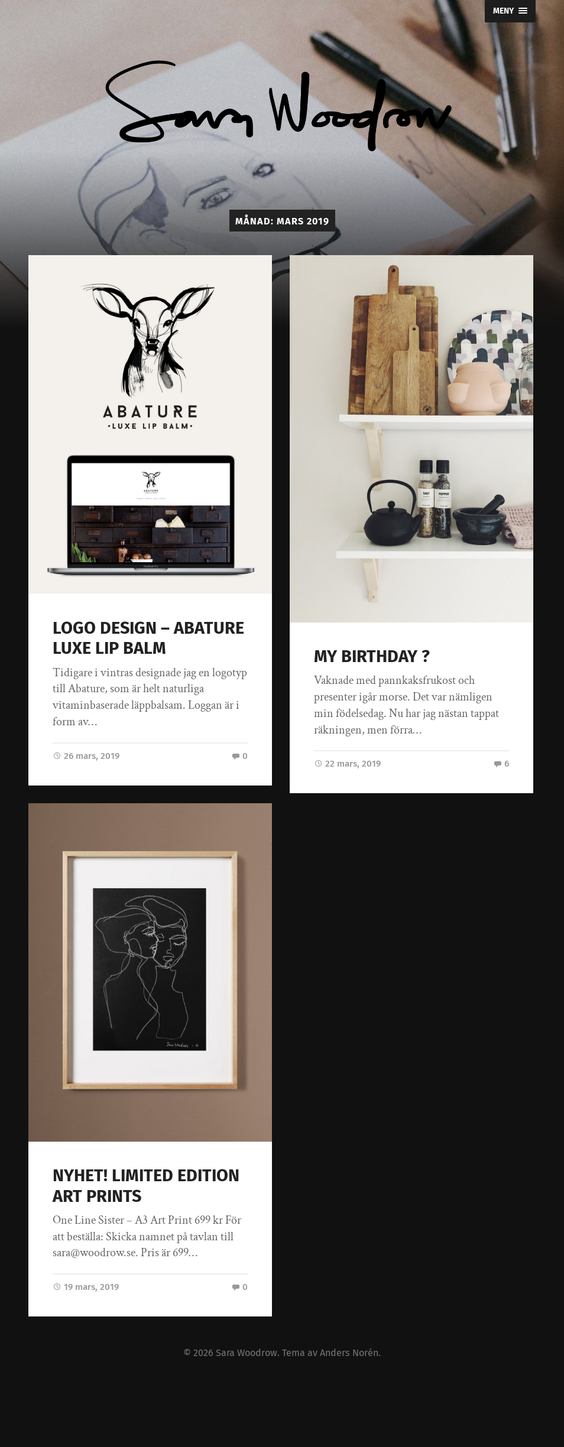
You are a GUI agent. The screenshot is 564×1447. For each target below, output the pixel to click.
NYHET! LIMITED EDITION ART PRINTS (146, 1186)
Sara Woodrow (246, 1352)
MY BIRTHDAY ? (372, 656)
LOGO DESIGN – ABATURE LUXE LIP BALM (148, 638)
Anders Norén (349, 1352)
